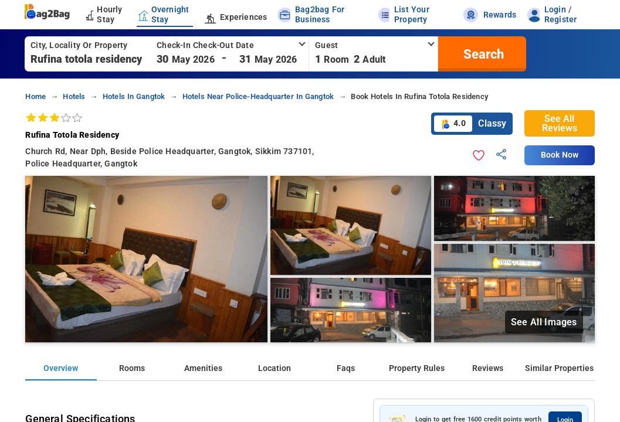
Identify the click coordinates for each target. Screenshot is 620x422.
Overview (60, 368)
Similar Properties (559, 368)
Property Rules (417, 368)
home (35, 96)
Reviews (487, 368)
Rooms (132, 368)
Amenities (203, 368)
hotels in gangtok (134, 96)
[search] (482, 54)
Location (274, 368)
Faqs (346, 368)
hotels (74, 96)
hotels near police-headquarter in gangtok (258, 96)
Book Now (559, 155)
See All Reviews (559, 123)
